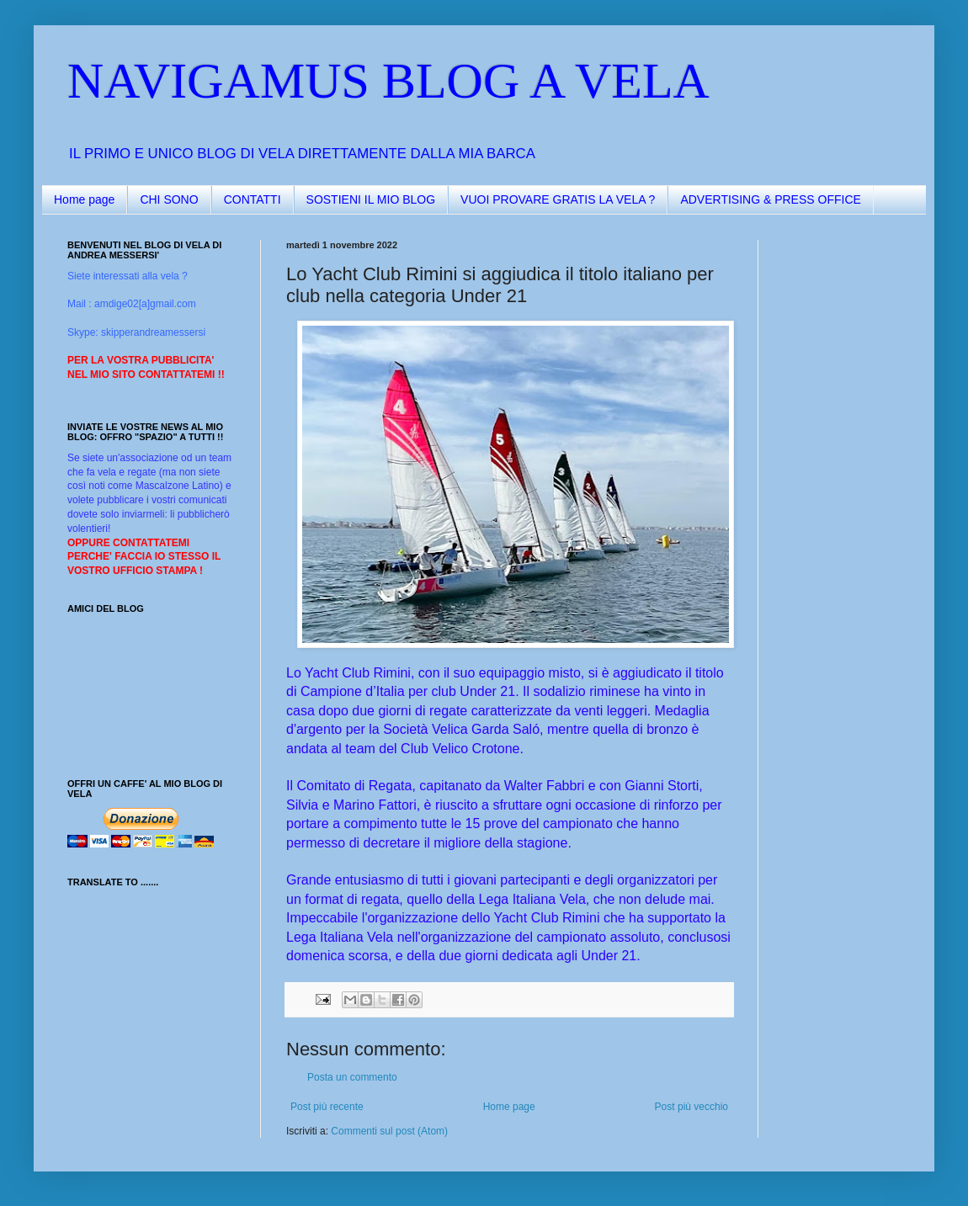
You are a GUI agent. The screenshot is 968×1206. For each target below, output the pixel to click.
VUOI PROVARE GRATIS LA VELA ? (557, 199)
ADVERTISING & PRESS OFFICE (770, 199)
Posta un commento (352, 1077)
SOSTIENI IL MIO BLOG (371, 199)
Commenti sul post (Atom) (389, 1131)
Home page (84, 199)
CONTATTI (252, 199)
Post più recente (327, 1107)
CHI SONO (169, 199)
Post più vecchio (691, 1107)
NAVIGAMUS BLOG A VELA (388, 81)
